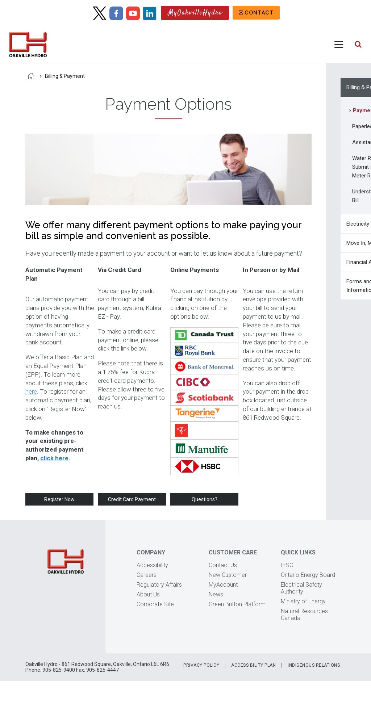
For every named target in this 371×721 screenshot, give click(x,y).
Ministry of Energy (303, 601)
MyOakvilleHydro (195, 13)
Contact (259, 13)
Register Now (59, 499)
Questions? (204, 499)
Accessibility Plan (253, 665)
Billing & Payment (65, 76)
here (31, 391)
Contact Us (223, 565)
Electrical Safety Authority (301, 588)
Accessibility (152, 565)
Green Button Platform (237, 604)
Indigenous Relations (314, 665)
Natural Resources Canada (304, 614)
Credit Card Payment (132, 499)
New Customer (228, 574)
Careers (147, 574)
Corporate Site (155, 604)
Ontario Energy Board (308, 574)
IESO (287, 565)
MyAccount (223, 584)
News (216, 594)
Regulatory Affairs (159, 584)
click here (54, 458)
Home (30, 76)
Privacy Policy (201, 665)
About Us (148, 594)
